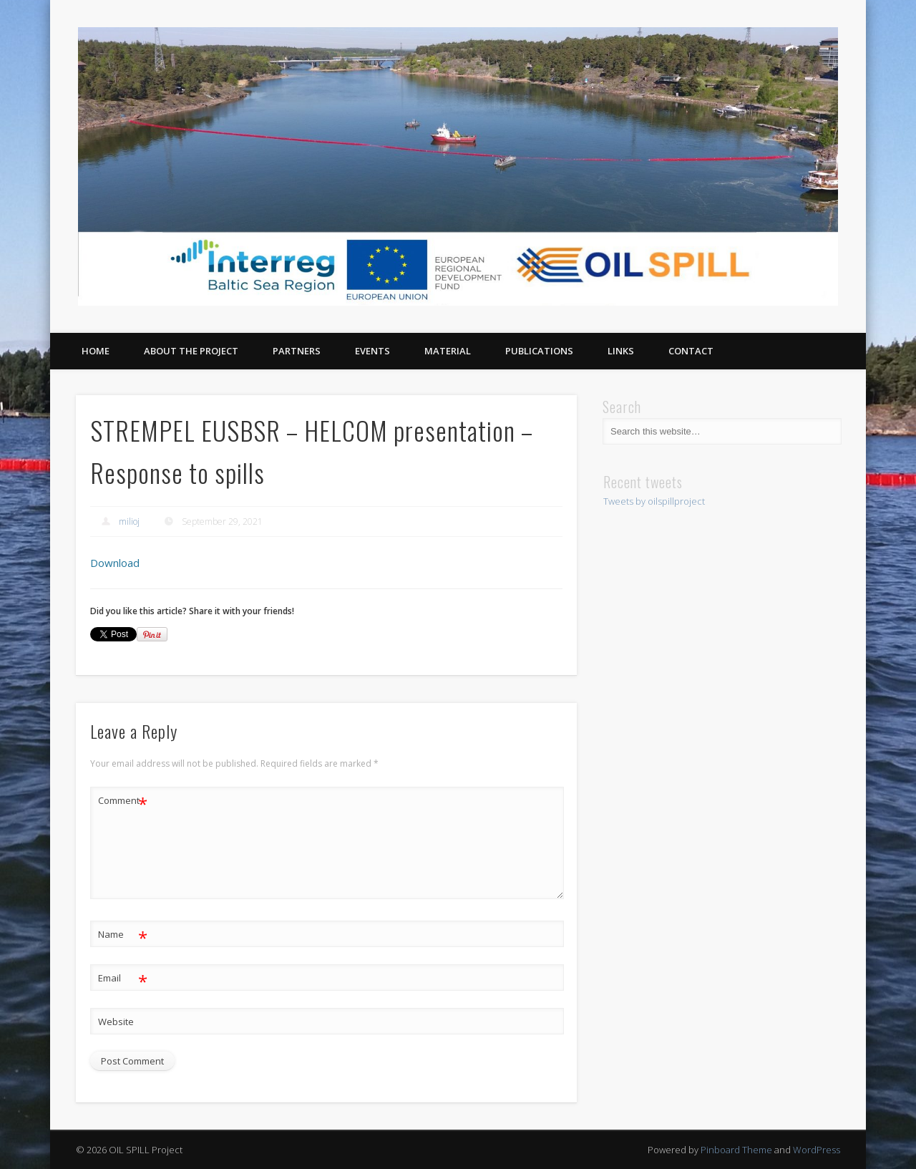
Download (115, 563)
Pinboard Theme (736, 1149)
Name (122, 934)
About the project (191, 350)
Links (621, 350)
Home (95, 350)
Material (447, 350)
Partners (297, 350)
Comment (122, 800)
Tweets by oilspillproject (654, 501)
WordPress (816, 1149)
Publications (539, 350)
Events (372, 350)
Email (122, 978)
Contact (690, 350)
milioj (129, 521)
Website (116, 1021)
